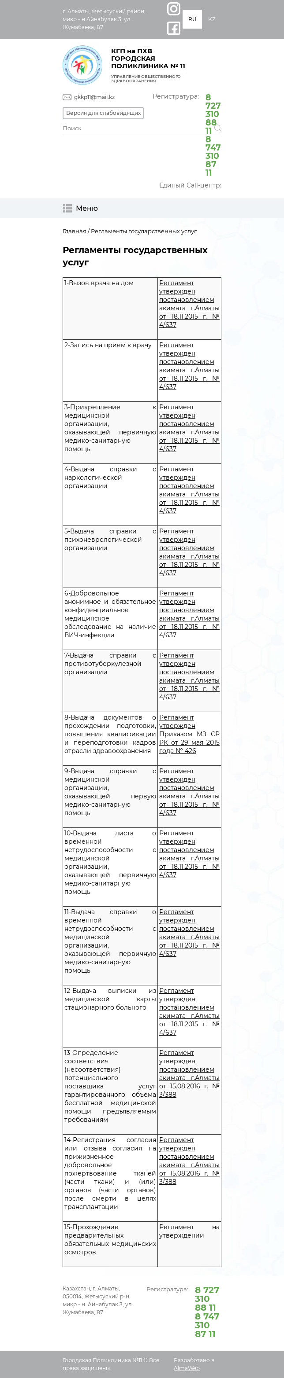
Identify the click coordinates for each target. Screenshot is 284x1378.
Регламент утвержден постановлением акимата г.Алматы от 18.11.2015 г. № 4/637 (189, 304)
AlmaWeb (187, 1368)
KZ (212, 19)
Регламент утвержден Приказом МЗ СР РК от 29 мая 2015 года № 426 (189, 734)
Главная (74, 231)
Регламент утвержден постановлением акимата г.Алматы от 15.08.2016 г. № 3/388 (189, 1074)
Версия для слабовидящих (103, 113)
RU (192, 19)
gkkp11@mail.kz (94, 97)
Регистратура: (187, 134)
